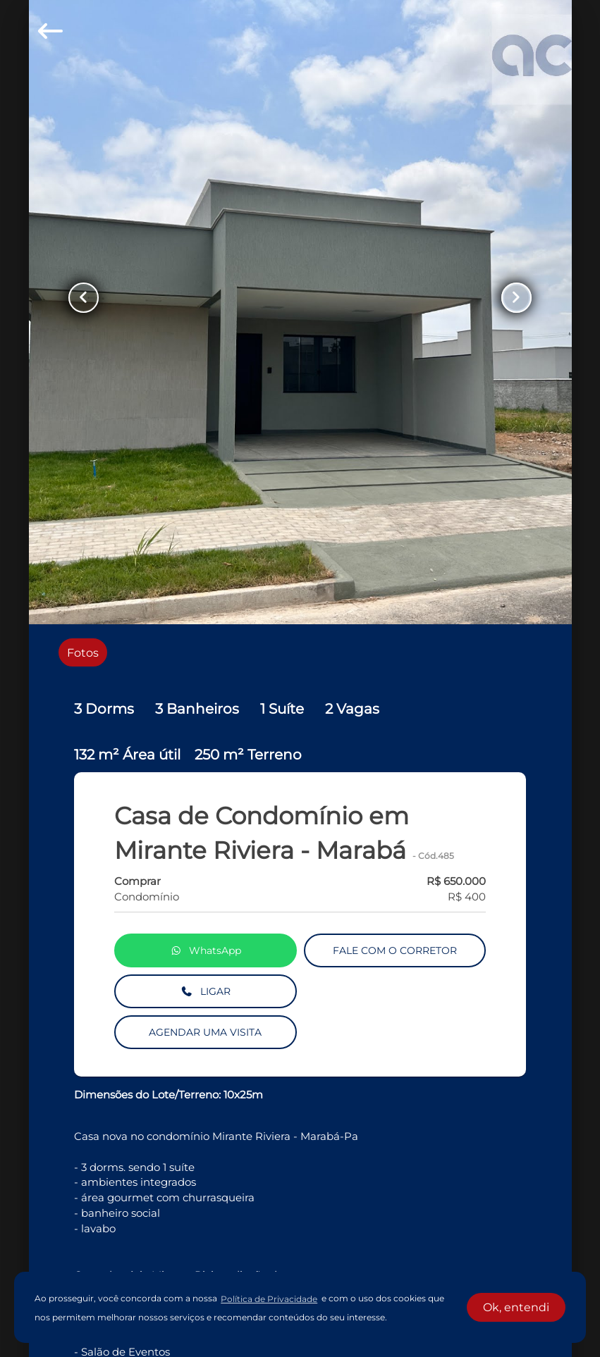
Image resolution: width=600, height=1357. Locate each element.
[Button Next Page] (513, 298)
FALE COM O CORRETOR (395, 951)
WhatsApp (206, 951)
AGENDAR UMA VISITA (205, 1033)
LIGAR (205, 992)
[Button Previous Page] (86, 298)
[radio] (83, 652)
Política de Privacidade (269, 1299)
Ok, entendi (516, 1307)
